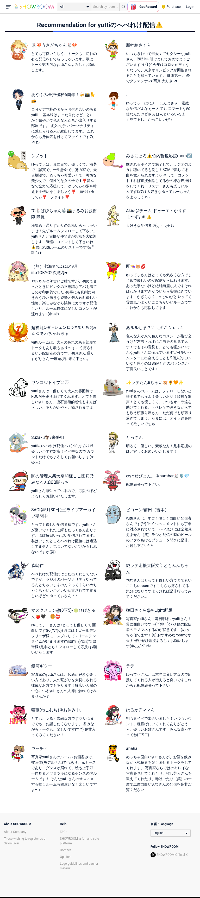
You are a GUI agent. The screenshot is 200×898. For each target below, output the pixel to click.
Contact (65, 850)
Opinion (65, 857)
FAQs (63, 832)
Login (190, 7)
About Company (15, 832)
